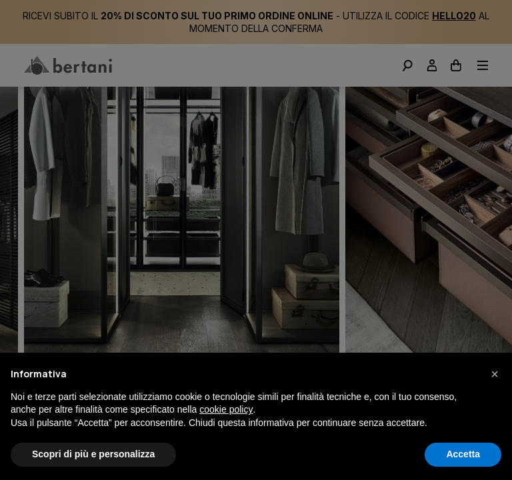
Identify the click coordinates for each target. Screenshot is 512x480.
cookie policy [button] (226, 409)
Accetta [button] (463, 454)
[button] (494, 374)
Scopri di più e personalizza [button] (93, 454)
